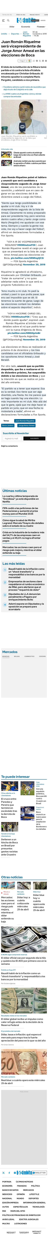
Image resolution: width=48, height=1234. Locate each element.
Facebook (9, 1173)
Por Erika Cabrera (7, 1045)
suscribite (35, 20)
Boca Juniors (7, 425)
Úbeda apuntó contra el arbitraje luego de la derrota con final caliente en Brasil (29, 154)
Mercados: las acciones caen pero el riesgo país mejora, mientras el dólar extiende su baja (22, 550)
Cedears (42, 656)
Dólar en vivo (20, 14)
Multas (6, 1223)
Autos (5, 1207)
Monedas (5, 656)
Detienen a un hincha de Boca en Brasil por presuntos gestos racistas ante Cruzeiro (9, 847)
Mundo (20, 1198)
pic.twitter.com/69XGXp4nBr (24, 333)
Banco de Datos (10, 1190)
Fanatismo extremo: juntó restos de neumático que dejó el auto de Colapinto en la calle (24, 88)
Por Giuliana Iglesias (8, 983)
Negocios (7, 1194)
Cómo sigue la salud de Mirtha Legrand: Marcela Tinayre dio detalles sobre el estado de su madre (23, 523)
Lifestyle (34, 1194)
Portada (6, 1181)
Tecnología (38, 1207)
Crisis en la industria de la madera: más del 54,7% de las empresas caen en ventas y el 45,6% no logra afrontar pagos (23, 536)
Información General (34, 1202)
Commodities (29, 656)
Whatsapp (34, 1173)
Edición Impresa (10, 1202)
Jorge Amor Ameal (26, 425)
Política (35, 1186)
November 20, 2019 (34, 264)
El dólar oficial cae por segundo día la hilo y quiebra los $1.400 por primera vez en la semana (23, 960)
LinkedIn (21, 1173)
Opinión (21, 1194)
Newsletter (39, 1173)
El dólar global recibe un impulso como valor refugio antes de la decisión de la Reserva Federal (22, 1022)
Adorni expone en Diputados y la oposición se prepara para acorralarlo (26, 606)
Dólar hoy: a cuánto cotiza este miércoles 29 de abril (23, 903)
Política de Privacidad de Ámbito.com (21, 1215)
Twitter (3, 1173)
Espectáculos (20, 1207)
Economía (25, 26)
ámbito (4, 34)
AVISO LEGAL (8, 1219)
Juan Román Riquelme (27, 34)
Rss (4, 1211)
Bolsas (17, 656)
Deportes (15, 34)
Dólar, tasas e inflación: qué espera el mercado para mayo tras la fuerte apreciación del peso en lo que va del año (23, 1037)
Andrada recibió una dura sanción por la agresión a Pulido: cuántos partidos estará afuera (30, 163)
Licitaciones (20, 1223)
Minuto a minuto (6, 893)
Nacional (7, 1198)
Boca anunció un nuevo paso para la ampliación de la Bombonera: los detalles (41, 820)
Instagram (15, 1173)
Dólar (12, 26)
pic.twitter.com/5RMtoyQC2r (27, 258)
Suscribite (34, 438)
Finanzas (41, 26)
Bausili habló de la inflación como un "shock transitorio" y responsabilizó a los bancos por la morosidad (27, 573)
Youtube (27, 1173)
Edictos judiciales (28, 1219)
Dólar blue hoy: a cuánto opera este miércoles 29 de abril (39, 903)
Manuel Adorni (34, 14)
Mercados (28, 1190)
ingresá (42, 20)
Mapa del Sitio (17, 1211)
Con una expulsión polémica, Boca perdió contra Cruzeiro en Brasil (41, 796)
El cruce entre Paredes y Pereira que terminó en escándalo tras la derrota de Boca (9, 808)
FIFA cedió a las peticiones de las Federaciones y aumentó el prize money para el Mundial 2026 (20, 511)
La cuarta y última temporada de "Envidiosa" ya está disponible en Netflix (21, 499)
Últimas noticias (24, 1181)
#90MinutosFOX (26, 245)
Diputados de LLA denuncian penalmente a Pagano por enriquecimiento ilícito (24, 597)
